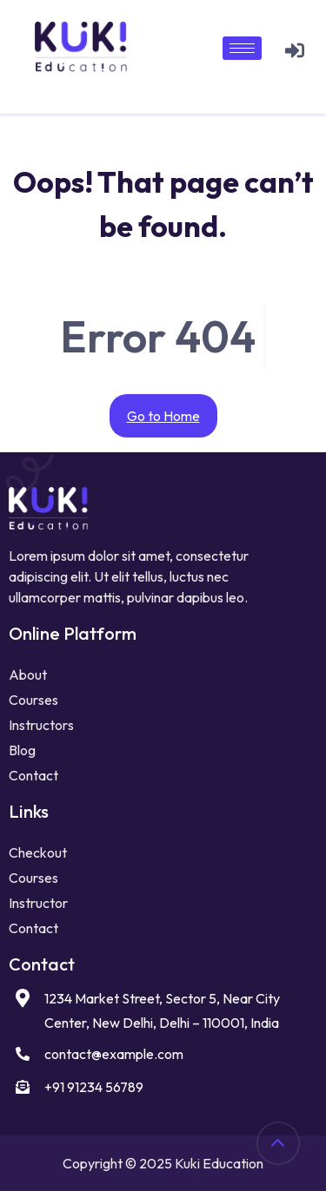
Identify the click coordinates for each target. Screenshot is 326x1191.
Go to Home (163, 415)
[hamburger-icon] (242, 48)
